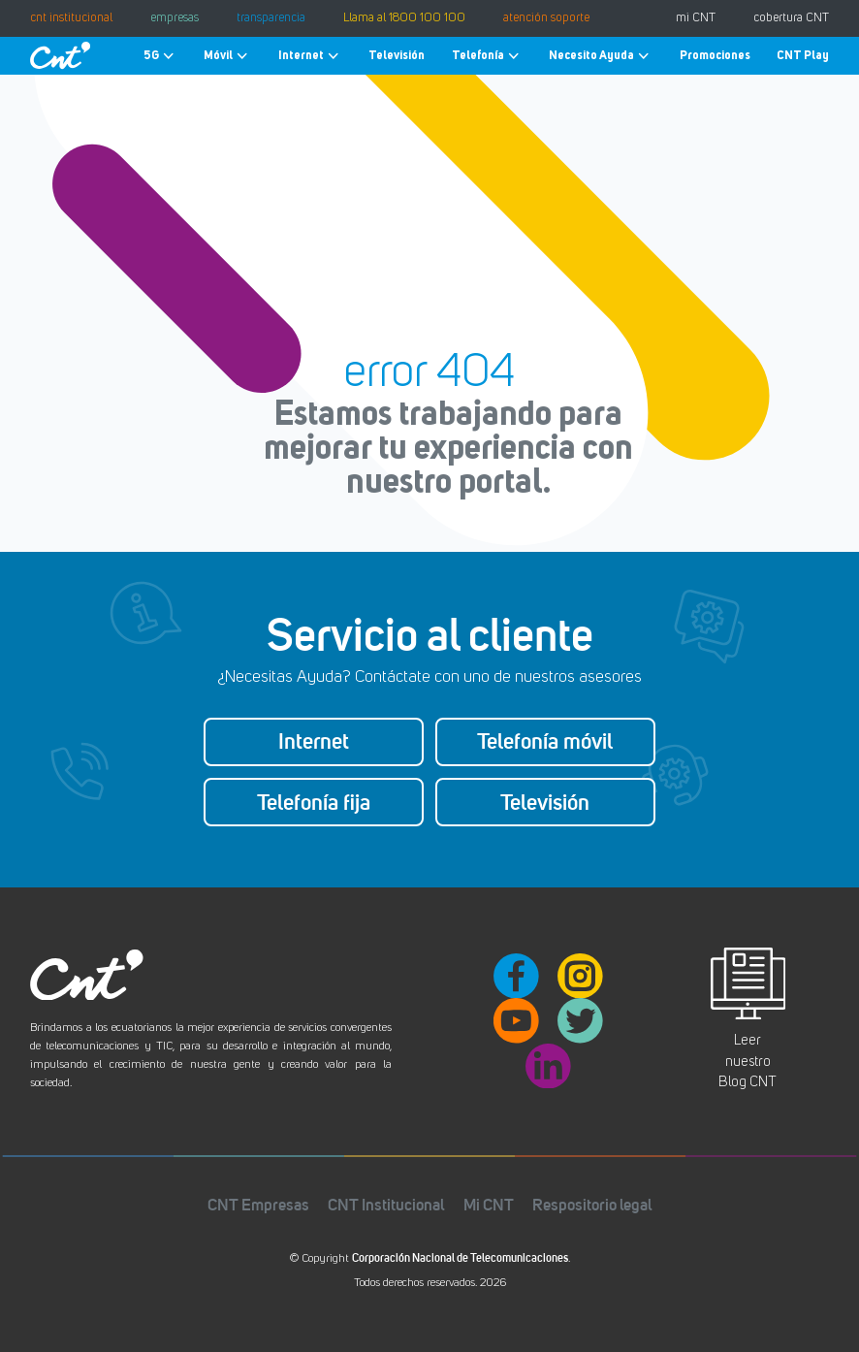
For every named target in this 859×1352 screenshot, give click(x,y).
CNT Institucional (386, 1204)
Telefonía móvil (545, 741)
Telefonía (487, 56)
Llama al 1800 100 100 (404, 18)
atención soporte (546, 18)
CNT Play (803, 55)
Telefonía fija (313, 802)
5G (160, 56)
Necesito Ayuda (600, 56)
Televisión (396, 55)
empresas (174, 18)
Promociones (715, 55)
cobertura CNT (791, 18)
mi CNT (696, 18)
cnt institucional (71, 18)
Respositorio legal (592, 1204)
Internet (310, 56)
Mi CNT (488, 1204)
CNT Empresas (258, 1204)
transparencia (271, 18)
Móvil (227, 56)
